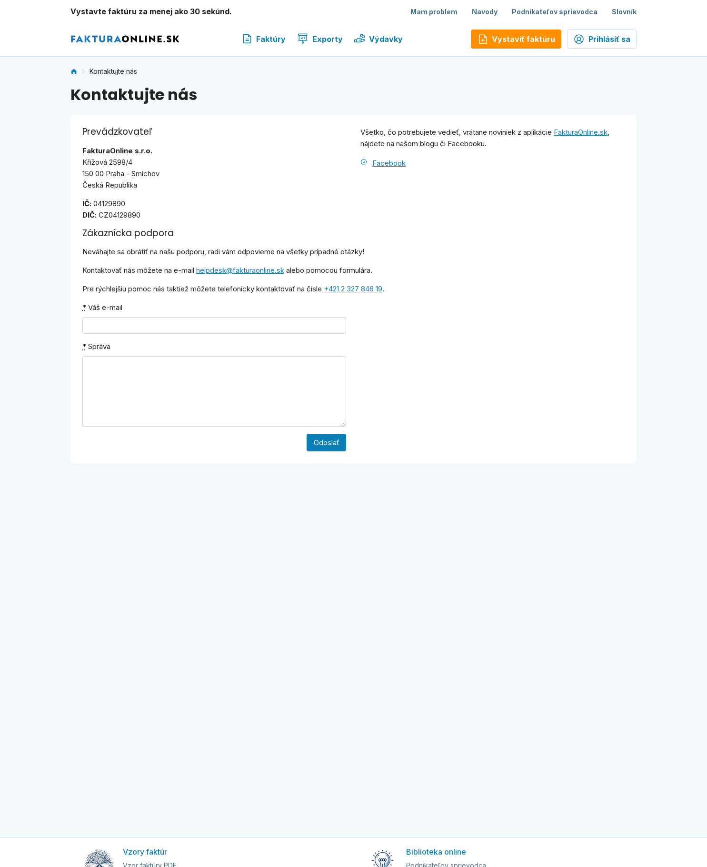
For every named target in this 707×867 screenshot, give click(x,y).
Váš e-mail (102, 307)
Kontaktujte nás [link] (113, 71)
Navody (485, 12)
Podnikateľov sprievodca (554, 12)
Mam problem (434, 12)
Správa (96, 346)
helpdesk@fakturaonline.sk (240, 270)
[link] (73, 71)
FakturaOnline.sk (580, 132)
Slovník (624, 12)
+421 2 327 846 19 (353, 288)
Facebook (389, 163)
